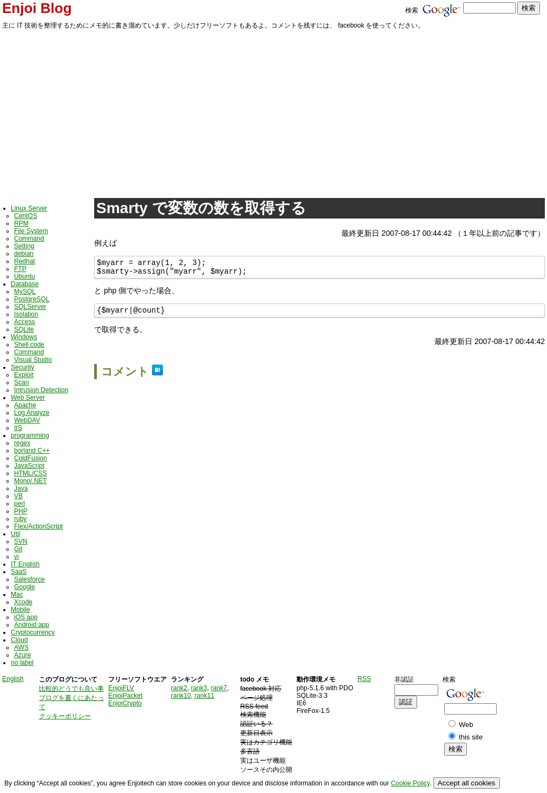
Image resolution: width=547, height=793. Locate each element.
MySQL (25, 291)
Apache (25, 405)
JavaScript (29, 466)
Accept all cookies (467, 783)
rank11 (204, 695)
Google (24, 587)
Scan (21, 382)
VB (18, 496)
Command (29, 238)
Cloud (19, 640)
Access (24, 322)
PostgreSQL (31, 299)
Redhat (24, 261)
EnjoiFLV (121, 688)
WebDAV (27, 420)
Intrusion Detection (41, 390)
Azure (22, 655)
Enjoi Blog (37, 8)
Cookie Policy (410, 783)
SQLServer (30, 306)
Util (15, 534)
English (12, 679)
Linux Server (29, 208)
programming (30, 435)
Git (18, 549)
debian (24, 253)
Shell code (29, 344)
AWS (21, 647)
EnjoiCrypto (125, 703)
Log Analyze (31, 413)
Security (22, 367)
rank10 (181, 695)
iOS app (25, 617)
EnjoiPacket (125, 695)
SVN (21, 541)
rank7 (218, 688)
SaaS (19, 572)
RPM (21, 223)
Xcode (23, 602)
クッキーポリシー (65, 716)
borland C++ (32, 450)
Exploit (24, 375)
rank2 (179, 688)
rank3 (199, 688)
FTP (20, 269)
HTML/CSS (30, 473)
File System (31, 231)
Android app (31, 625)
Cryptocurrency (33, 632)
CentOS (25, 216)
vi (16, 556)
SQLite (24, 329)
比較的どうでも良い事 (71, 688)
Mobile (20, 609)
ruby (20, 519)
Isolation (26, 314)
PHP (21, 511)
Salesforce (29, 579)
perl (19, 503)
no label (22, 662)
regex (22, 443)
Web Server (28, 397)
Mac (17, 594)
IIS (18, 428)
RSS (364, 679)
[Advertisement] (273, 112)
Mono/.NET (30, 481)
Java (21, 488)
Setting (24, 246)
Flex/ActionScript (38, 526)
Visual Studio (33, 360)
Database (24, 284)
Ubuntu (24, 276)
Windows (24, 337)
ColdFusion (30, 458)
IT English (25, 564)
